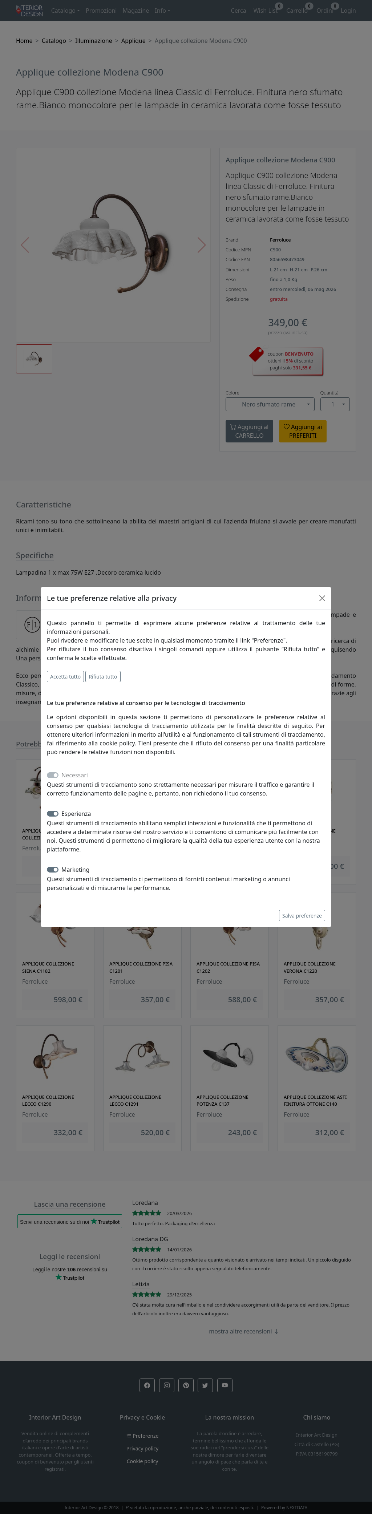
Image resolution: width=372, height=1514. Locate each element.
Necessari (74, 775)
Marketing (75, 870)
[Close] (322, 598)
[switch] (52, 814)
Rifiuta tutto (103, 676)
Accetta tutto (65, 676)
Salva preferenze (302, 915)
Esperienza (76, 814)
